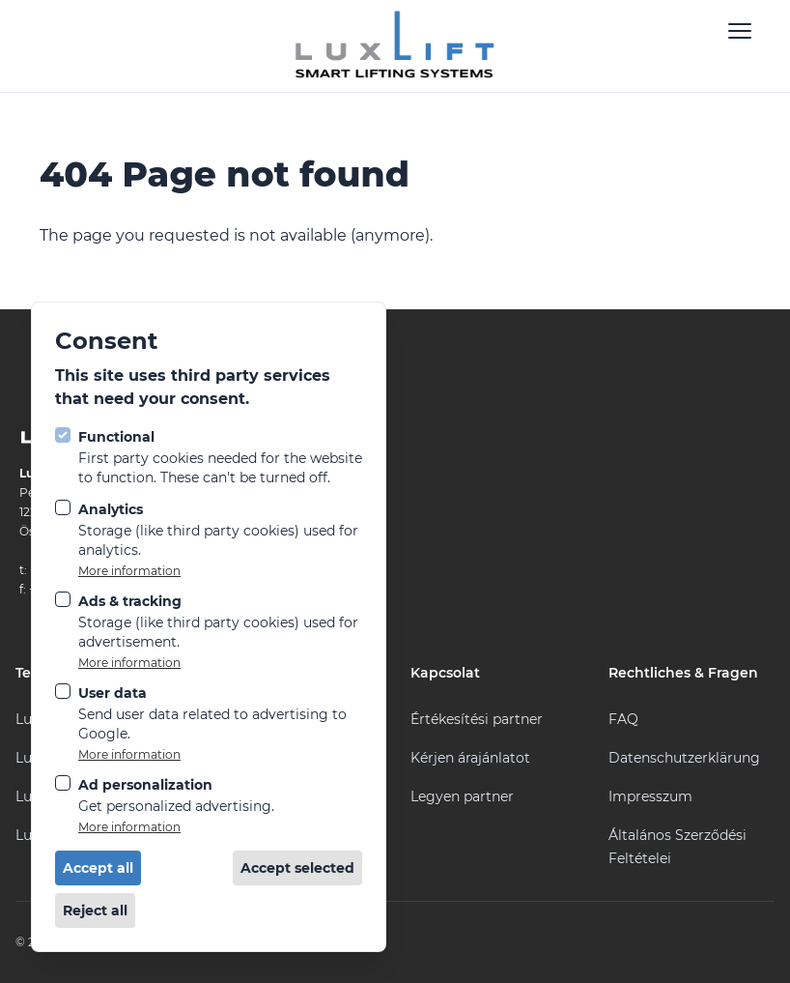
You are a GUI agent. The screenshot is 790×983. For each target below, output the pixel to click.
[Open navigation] (739, 30)
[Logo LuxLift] (395, 46)
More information (129, 571)
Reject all (95, 910)
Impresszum (650, 796)
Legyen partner (462, 796)
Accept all (98, 868)
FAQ (623, 719)
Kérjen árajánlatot (470, 757)
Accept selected (297, 868)
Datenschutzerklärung (684, 757)
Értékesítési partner (476, 719)
